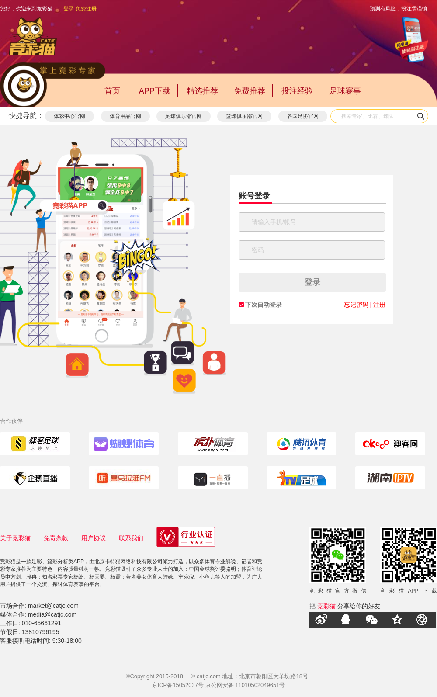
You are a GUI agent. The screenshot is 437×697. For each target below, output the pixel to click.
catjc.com (209, 676)
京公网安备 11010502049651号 (245, 685)
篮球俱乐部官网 (244, 116)
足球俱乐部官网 (183, 116)
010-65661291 (41, 623)
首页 (112, 91)
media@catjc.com (52, 614)
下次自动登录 (263, 304)
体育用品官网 (125, 116)
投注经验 (297, 91)
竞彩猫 (326, 606)
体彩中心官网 (69, 116)
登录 (68, 9)
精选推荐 (202, 91)
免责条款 (56, 537)
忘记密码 (356, 304)
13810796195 (40, 631)
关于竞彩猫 (15, 537)
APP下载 (154, 91)
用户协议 (93, 537)
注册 (379, 304)
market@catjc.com (53, 605)
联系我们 (131, 537)
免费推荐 (249, 91)
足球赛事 (345, 91)
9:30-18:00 (67, 640)
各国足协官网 (303, 116)
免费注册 (86, 9)
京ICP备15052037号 (178, 685)
